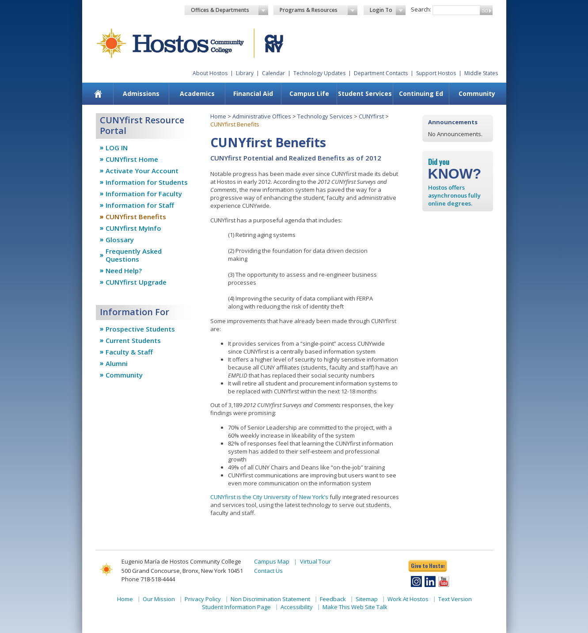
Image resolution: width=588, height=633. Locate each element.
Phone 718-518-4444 (148, 579)
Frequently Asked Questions (134, 255)
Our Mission (159, 599)
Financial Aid (253, 93)
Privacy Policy (203, 599)
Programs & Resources (318, 10)
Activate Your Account (142, 171)
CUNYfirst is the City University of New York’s (269, 497)
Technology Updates (319, 73)
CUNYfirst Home (132, 159)
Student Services (365, 93)
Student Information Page (236, 607)
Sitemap (367, 599)
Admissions (141, 93)
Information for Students (147, 182)
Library (245, 73)
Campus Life (309, 93)
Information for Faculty (144, 194)
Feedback (333, 599)
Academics (197, 93)
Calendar (273, 73)
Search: (421, 9)
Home (218, 116)
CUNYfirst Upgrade (136, 282)
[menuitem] (98, 94)
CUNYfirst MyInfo (133, 228)
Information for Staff (140, 205)
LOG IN (117, 148)
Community (477, 93)
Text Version (455, 599)
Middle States (481, 73)
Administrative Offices (261, 116)
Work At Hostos (408, 599)
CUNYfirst (371, 116)
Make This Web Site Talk (354, 607)
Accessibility (297, 607)
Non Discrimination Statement (270, 599)
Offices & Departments (230, 10)
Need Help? (124, 271)
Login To (388, 10)
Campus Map (271, 561)
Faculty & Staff (129, 352)
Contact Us (268, 571)
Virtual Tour (315, 561)
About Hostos (210, 73)
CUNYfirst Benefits (136, 217)
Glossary (120, 240)
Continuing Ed (421, 93)
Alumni (117, 363)
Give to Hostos (427, 565)
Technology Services (325, 116)
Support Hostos (436, 73)
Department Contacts (381, 73)
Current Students (133, 340)
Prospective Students (140, 329)
